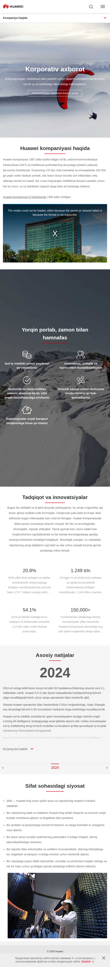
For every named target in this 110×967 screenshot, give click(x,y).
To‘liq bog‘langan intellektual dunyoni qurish (55, 93)
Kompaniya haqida (55, 18)
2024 (55, 768)
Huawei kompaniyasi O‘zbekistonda (24, 197)
